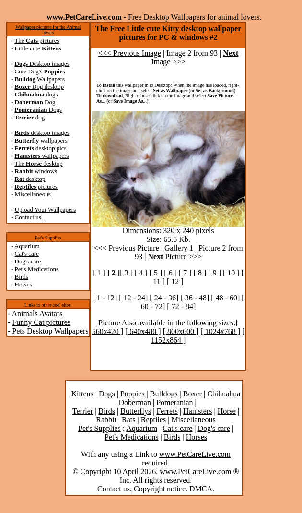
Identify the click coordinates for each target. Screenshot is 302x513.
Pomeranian (174, 402)
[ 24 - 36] (164, 298)
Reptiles (153, 420)
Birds (21, 276)
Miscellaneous (33, 194)
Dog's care (28, 261)
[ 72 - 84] (181, 306)
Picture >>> (174, 256)
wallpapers (41, 140)
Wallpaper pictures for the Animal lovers (48, 29)
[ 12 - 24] (133, 298)
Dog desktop (39, 86)
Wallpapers (40, 79)
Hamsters (197, 411)
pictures (36, 186)
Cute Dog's (40, 71)
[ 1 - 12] (104, 298)
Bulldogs (164, 394)
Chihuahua (223, 394)
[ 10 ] (231, 273)
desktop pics (41, 148)
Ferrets (166, 411)
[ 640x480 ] (143, 331)
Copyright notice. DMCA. (174, 489)
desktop (30, 178)
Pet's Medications (37, 269)
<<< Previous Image (129, 53)
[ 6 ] (170, 273)
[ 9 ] (214, 273)
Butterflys (135, 411)
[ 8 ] (200, 273)
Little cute (38, 48)
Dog (35, 102)
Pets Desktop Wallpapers (50, 331)
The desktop (38, 163)
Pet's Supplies (48, 237)
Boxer (192, 394)
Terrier (82, 411)
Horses (23, 284)
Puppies (132, 394)
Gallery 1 (178, 248)
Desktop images (42, 63)
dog (30, 117)
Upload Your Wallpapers (45, 209)
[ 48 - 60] (225, 298)
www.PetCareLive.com (195, 454)
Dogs (38, 109)
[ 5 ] (156, 273)
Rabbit (106, 420)
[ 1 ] (99, 273)
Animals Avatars (37, 314)
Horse (227, 411)
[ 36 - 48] (194, 298)
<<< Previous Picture (126, 248)
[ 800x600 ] (181, 331)
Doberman (134, 402)
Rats (128, 420)
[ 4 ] (141, 273)
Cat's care (27, 253)
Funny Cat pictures (41, 322)
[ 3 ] (126, 273)
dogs (36, 94)
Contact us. (29, 217)
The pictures (36, 40)
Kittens (82, 394)
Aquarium (27, 246)
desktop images (42, 132)
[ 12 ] (175, 281)
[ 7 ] (185, 273)
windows (36, 171)
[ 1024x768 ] (220, 331)
